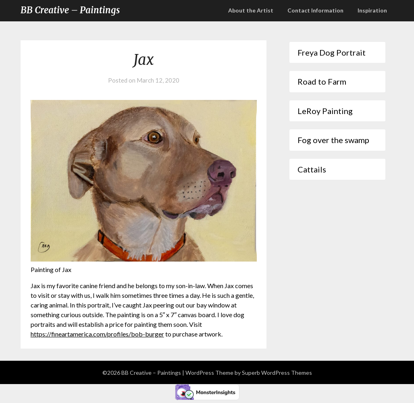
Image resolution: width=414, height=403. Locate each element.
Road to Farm (321, 81)
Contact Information (315, 10)
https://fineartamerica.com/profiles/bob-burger (97, 334)
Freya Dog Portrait (331, 52)
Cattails (311, 169)
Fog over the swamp (333, 140)
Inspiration (372, 10)
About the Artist (250, 10)
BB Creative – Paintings (70, 10)
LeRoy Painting (325, 111)
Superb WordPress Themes (277, 372)
